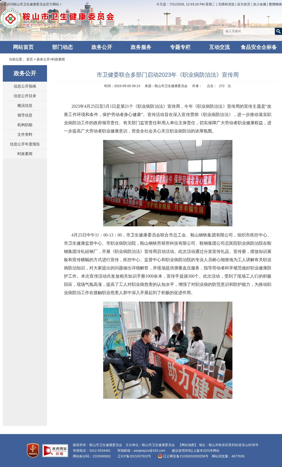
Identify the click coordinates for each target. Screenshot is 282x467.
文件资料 (24, 134)
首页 (29, 59)
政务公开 (101, 47)
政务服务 (141, 47)
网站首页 (23, 47)
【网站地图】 (188, 445)
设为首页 (244, 4)
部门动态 (62, 47)
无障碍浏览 (226, 4)
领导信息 (24, 115)
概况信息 (24, 106)
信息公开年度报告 (25, 144)
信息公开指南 (25, 86)
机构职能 (24, 125)
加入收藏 (260, 4)
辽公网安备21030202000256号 (183, 456)
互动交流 (219, 47)
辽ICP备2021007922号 (134, 456)
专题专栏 (180, 47)
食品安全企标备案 (259, 48)
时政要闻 (58, 59)
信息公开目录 (25, 96)
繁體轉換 (275, 4)
